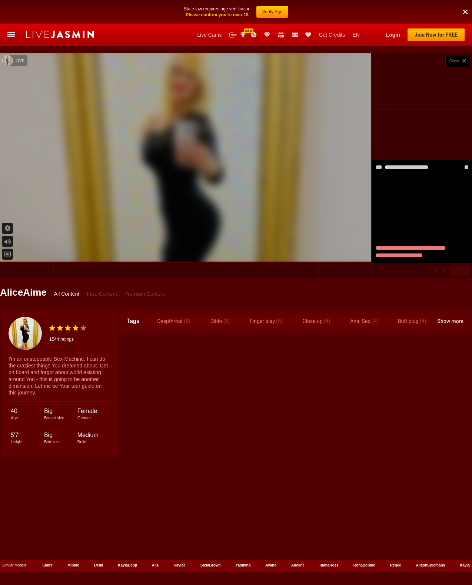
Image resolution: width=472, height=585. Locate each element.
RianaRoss (329, 565)
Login (393, 35)
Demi (98, 565)
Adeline (298, 565)
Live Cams (209, 35)
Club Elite (267, 35)
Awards (243, 34)
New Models (233, 35)
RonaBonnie (364, 565)
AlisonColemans (430, 565)
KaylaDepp (127, 565)
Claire (47, 565)
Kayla (465, 565)
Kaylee (179, 565)
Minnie (73, 565)
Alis (155, 565)
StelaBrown (210, 565)
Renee (395, 565)
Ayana (270, 565)
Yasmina (243, 565)
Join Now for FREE (436, 35)
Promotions (254, 35)
